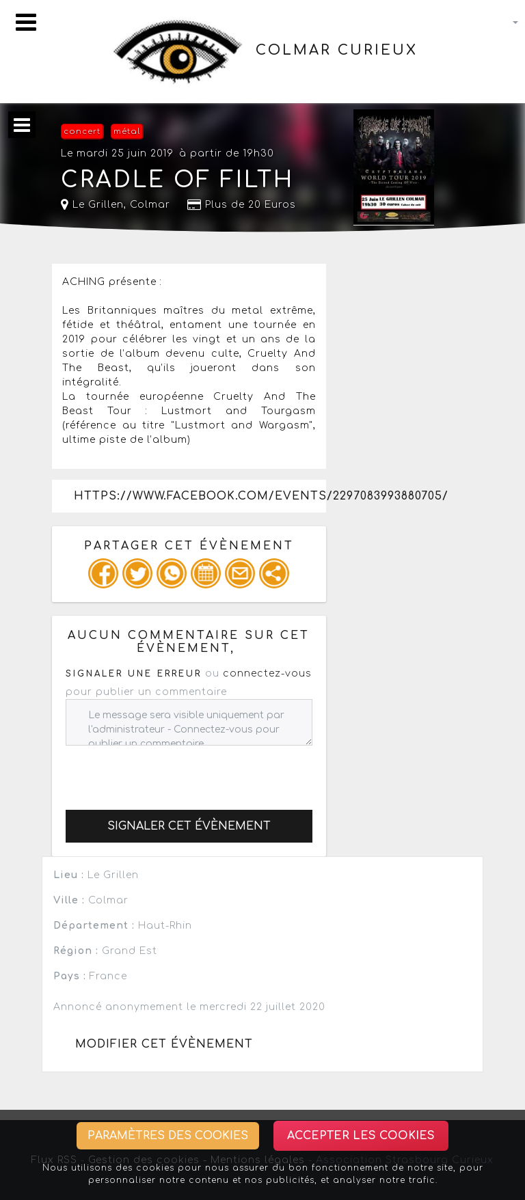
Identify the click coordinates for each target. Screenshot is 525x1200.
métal (126, 131)
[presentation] (169, 772)
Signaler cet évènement (189, 826)
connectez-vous (267, 673)
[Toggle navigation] (26, 22)
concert (82, 131)
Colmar (150, 205)
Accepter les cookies (361, 1136)
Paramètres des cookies (168, 1136)
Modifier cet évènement (164, 1044)
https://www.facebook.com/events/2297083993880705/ (199, 496)
